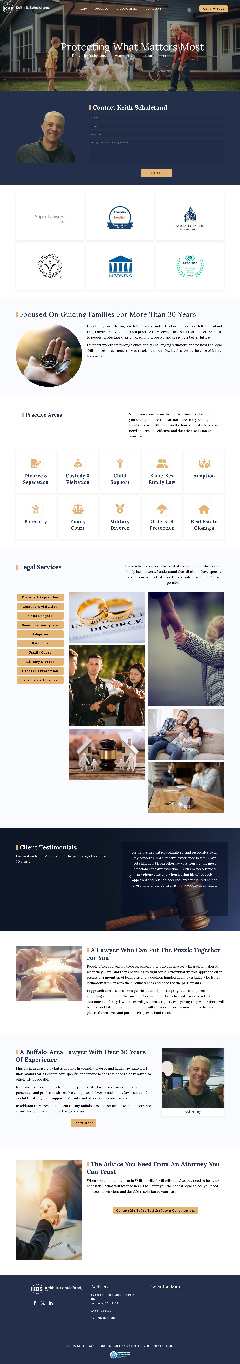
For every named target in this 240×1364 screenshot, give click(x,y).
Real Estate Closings (40, 680)
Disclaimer (151, 1345)
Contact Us (154, 8)
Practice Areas (127, 8)
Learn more (83, 1123)
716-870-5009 (213, 8)
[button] (130, 876)
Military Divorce (40, 662)
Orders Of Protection (40, 671)
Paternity (35, 521)
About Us (101, 8)
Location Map (101, 1310)
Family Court (40, 652)
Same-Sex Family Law (40, 625)
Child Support (40, 616)
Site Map (168, 1345)
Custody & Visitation (40, 606)
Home (82, 8)
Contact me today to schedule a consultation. (155, 1210)
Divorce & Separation (40, 597)
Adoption (204, 476)
